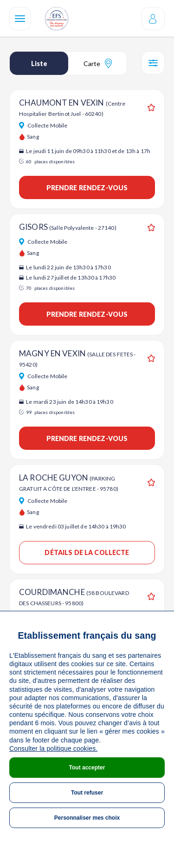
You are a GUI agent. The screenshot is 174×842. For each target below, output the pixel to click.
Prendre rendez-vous (87, 188)
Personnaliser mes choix (87, 818)
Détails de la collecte (87, 552)
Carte (98, 63)
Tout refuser (87, 792)
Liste (39, 63)
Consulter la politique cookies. (53, 748)
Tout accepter (87, 767)
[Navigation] (20, 18)
